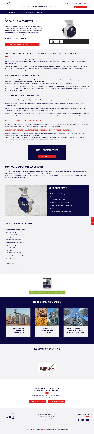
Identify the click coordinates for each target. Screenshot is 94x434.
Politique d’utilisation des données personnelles (55, 429)
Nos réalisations (53, 7)
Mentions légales (37, 429)
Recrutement (78, 3)
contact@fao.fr (47, 420)
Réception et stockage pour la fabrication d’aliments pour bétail (75, 330)
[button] (53, 41)
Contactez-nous (67, 7)
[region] (69, 31)
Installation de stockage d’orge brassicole (47, 330)
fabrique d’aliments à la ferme (24, 171)
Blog (71, 3)
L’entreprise (22, 7)
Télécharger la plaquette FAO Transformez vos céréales (47, 292)
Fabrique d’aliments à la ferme (22, 12)
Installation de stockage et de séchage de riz (18, 330)
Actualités (65, 3)
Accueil (11, 12)
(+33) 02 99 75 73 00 (81, 7)
